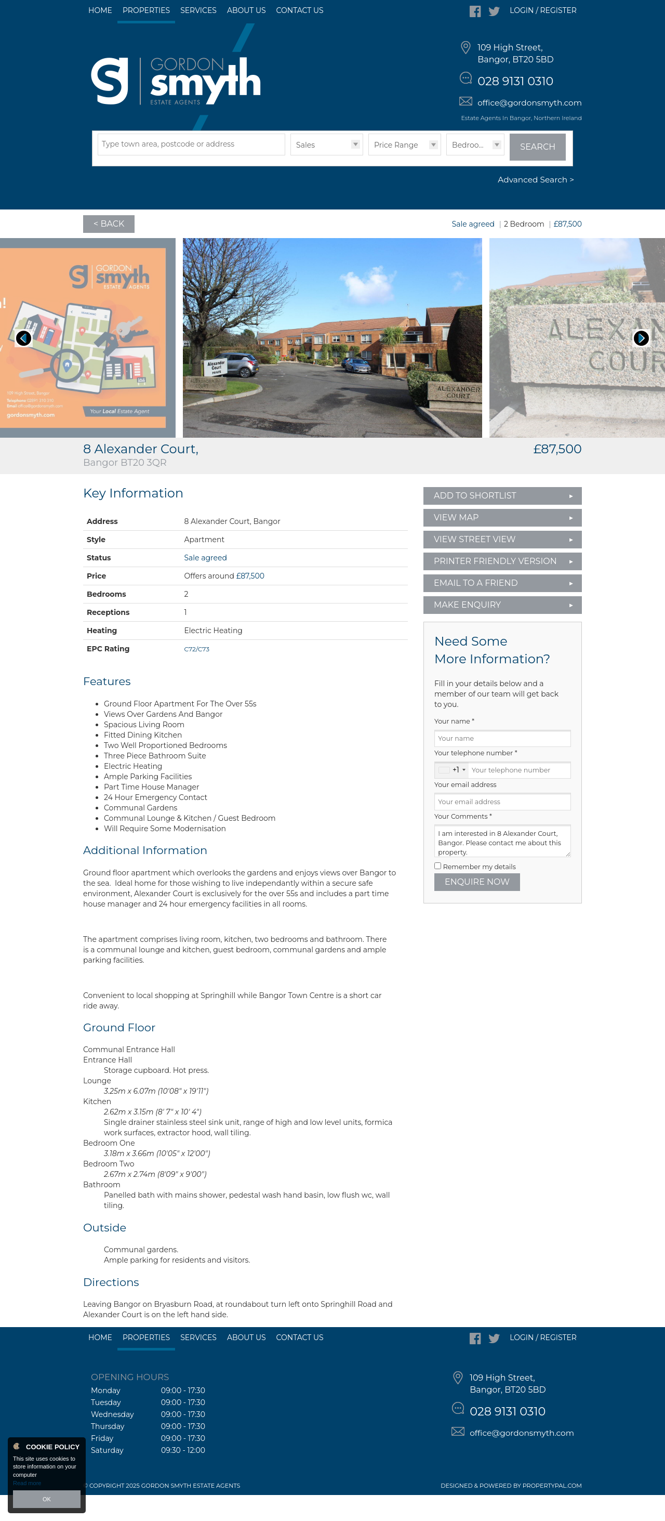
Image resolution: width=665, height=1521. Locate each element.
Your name (454, 748)
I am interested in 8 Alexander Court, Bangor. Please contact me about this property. (502, 867)
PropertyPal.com (552, 1511)
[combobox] (452, 796)
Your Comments (463, 842)
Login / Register (543, 10)
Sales (305, 171)
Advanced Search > (536, 206)
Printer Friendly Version (492, 587)
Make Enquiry (467, 631)
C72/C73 (196, 675)
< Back (109, 250)
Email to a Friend (476, 609)
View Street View (475, 565)
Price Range (396, 171)
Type (290, 180)
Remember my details (479, 893)
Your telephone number (475, 779)
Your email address (465, 811)
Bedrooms (471, 171)
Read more (27, 1483)
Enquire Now (477, 908)
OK (47, 1499)
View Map (456, 543)
